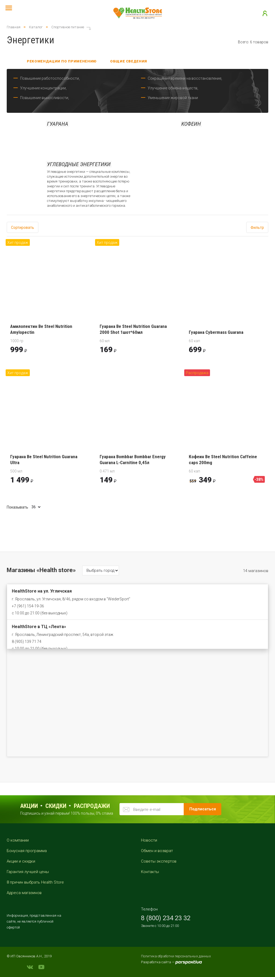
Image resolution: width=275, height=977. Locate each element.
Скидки (55, 806)
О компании (18, 840)
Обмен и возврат (157, 850)
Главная (13, 27)
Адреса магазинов (24, 892)
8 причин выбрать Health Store (35, 882)
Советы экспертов (158, 861)
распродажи (92, 806)
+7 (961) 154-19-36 (28, 606)
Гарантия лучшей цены (28, 871)
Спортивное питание (67, 27)
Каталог (36, 27)
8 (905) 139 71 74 (26, 641)
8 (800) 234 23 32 (165, 918)
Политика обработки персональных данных (176, 956)
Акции (29, 806)
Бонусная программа (27, 850)
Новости (149, 840)
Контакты (150, 871)
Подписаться (202, 809)
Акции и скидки (21, 861)
